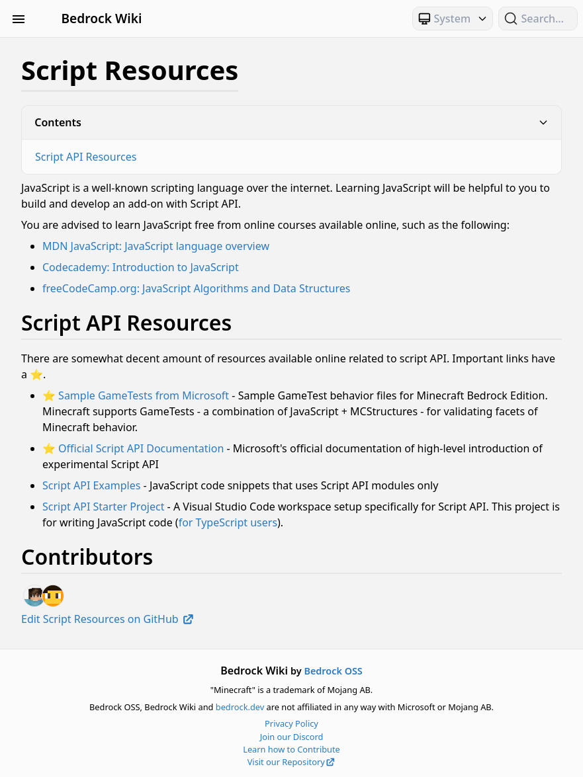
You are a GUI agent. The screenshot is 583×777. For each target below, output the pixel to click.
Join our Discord (292, 737)
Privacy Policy (291, 723)
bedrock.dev (240, 707)
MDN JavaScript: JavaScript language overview (155, 246)
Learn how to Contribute (291, 749)
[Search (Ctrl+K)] (538, 18)
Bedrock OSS (333, 671)
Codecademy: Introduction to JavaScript (140, 267)
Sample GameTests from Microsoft (143, 395)
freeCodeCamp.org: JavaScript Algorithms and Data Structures (196, 288)
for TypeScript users (228, 522)
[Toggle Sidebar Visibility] (18, 18)
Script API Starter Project (103, 506)
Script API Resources (85, 156)
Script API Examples (91, 485)
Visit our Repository (291, 762)
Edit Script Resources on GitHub (108, 619)
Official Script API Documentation (141, 448)
